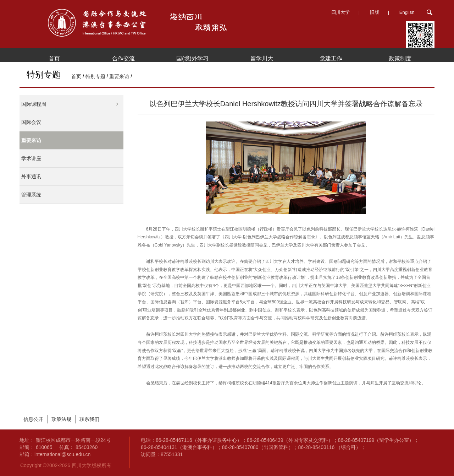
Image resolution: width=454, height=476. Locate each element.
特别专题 (95, 76)
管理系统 (31, 195)
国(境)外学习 (192, 58)
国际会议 (31, 122)
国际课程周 (33, 104)
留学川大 (261, 58)
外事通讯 (31, 176)
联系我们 (89, 419)
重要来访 (119, 76)
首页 (54, 58)
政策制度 (400, 58)
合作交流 (123, 58)
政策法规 (61, 419)
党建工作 (331, 58)
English (407, 12)
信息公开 (33, 419)
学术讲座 (31, 158)
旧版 (374, 12)
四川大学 (340, 12)
